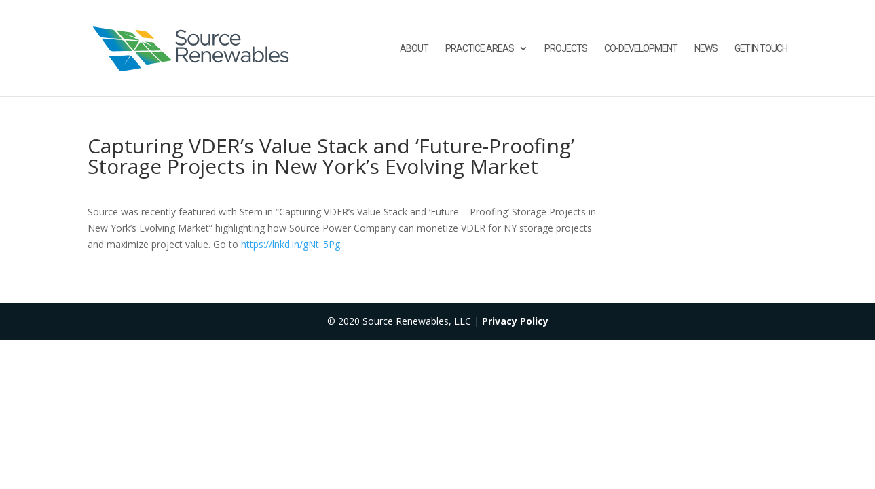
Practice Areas (479, 48)
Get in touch (760, 48)
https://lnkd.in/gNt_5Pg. (291, 244)
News (706, 48)
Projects (565, 48)
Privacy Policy (515, 320)
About (414, 48)
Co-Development (640, 48)
